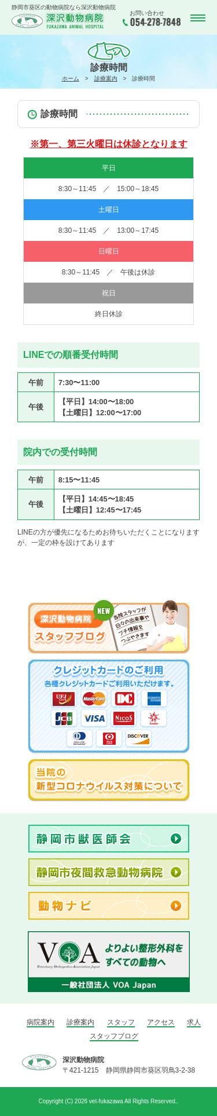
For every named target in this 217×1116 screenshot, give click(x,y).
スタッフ (121, 1022)
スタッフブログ (114, 1036)
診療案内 (105, 78)
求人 (194, 1022)
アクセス (161, 1022)
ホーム (70, 78)
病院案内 (40, 1022)
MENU (196, 18)
